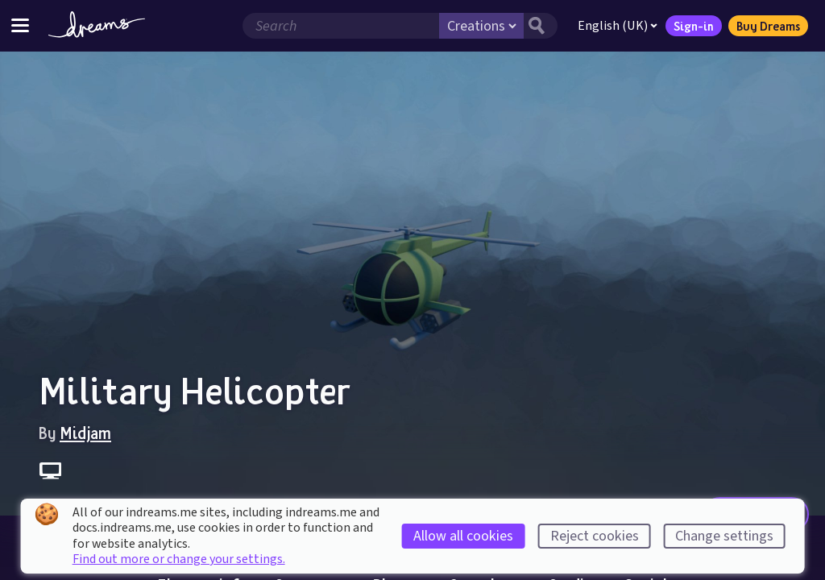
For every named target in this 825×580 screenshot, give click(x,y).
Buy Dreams (768, 26)
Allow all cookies (463, 536)
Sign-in (694, 26)
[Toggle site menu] (20, 25)
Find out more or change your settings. (179, 559)
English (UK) (617, 26)
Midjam (85, 432)
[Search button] (541, 26)
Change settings (724, 536)
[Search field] (341, 26)
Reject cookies (594, 536)
